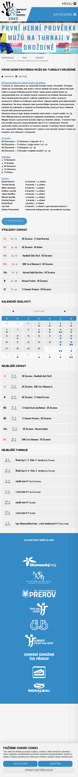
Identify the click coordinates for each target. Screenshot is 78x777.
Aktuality (40, 57)
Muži (25, 57)
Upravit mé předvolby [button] (39, 770)
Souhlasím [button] (20, 763)
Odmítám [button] (55, 763)
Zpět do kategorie (14, 221)
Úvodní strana (8, 57)
